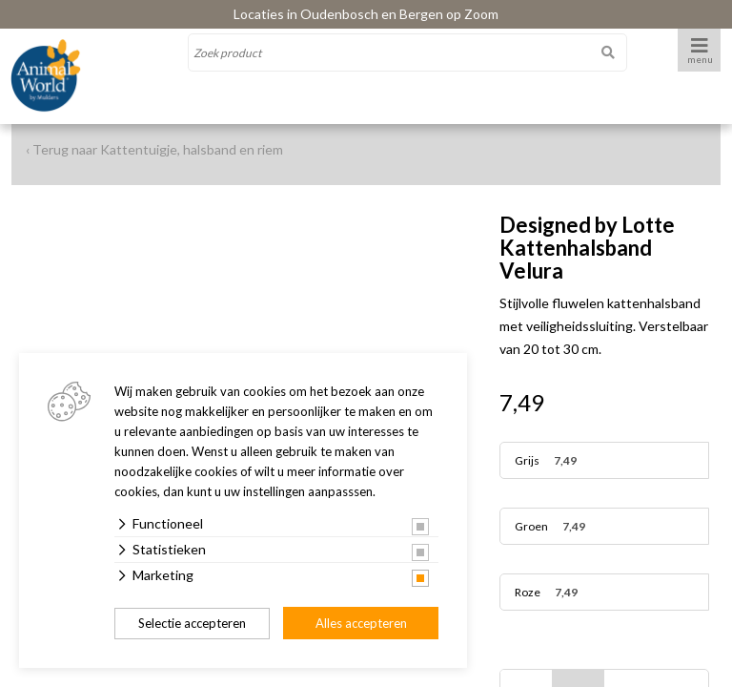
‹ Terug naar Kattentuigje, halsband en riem (154, 149)
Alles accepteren (361, 623)
